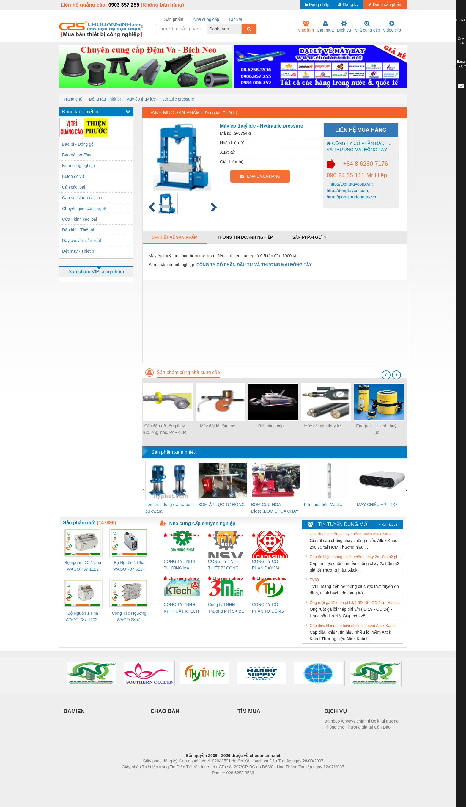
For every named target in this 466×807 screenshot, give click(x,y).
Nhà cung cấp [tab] (206, 19)
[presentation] (386, 374)
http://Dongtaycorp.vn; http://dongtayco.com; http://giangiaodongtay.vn (351, 190)
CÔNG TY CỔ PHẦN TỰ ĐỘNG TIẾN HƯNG (268, 608)
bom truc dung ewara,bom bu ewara (169, 508)
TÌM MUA (248, 711)
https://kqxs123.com (261, 781)
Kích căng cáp (270, 425)
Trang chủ (73, 99)
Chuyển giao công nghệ (84, 208)
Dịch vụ (344, 26)
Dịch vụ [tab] (236, 19)
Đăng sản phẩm (385, 4)
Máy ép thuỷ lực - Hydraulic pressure (160, 99)
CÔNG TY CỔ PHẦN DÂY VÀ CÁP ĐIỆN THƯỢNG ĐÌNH (267, 565)
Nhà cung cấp (367, 26)
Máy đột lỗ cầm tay (217, 425)
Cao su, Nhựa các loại (82, 197)
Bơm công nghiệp (78, 165)
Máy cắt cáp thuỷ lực (323, 425)
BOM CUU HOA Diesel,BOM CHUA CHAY (274, 508)
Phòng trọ (195, 781)
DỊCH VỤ (336, 711)
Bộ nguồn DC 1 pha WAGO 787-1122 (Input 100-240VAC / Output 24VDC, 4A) (83, 566)
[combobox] (240, 29)
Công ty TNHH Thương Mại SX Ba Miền (226, 608)
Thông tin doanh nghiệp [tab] (245, 237)
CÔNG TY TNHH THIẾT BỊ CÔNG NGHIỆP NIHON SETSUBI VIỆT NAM (224, 565)
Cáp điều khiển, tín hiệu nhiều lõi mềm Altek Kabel (353, 625)
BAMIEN (74, 711)
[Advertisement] (275, 321)
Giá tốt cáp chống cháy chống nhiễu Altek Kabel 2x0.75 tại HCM (355, 534)
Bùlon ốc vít (73, 176)
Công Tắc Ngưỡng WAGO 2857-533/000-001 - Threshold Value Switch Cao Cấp (129, 617)
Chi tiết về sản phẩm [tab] (175, 237)
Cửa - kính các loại (79, 219)
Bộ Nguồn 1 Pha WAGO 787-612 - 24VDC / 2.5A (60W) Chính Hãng (129, 566)
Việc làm (306, 26)
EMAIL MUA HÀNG (260, 176)
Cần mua (325, 26)
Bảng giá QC (461, 64)
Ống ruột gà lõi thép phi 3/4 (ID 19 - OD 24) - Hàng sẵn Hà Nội (355, 602)
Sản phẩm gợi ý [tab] (309, 237)
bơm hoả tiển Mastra (323, 504)
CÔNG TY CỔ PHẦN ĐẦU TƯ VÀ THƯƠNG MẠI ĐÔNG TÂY (359, 146)
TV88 (314, 579)
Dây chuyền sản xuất (81, 240)
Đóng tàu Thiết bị (105, 99)
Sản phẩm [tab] (173, 19)
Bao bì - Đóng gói (78, 144)
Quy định (461, 41)
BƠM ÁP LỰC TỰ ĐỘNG (221, 504)
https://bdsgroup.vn (225, 781)
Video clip (392, 26)
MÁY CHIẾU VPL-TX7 (377, 504)
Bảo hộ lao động (77, 155)
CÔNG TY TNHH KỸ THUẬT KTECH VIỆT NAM (181, 608)
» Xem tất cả (388, 524)
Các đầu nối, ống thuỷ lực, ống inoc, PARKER (164, 429)
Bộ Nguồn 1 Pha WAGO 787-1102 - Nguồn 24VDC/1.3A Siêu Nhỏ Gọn (82, 617)
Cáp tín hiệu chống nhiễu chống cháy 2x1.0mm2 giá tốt (355, 557)
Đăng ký (348, 4)
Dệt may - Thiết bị (78, 251)
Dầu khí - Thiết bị (78, 229)
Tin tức (461, 20)
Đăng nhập (317, 4)
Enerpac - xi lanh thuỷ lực (376, 429)
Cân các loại (73, 187)
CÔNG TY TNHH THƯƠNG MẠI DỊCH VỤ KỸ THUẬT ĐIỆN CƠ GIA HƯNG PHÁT (180, 565)
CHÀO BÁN (165, 711)
